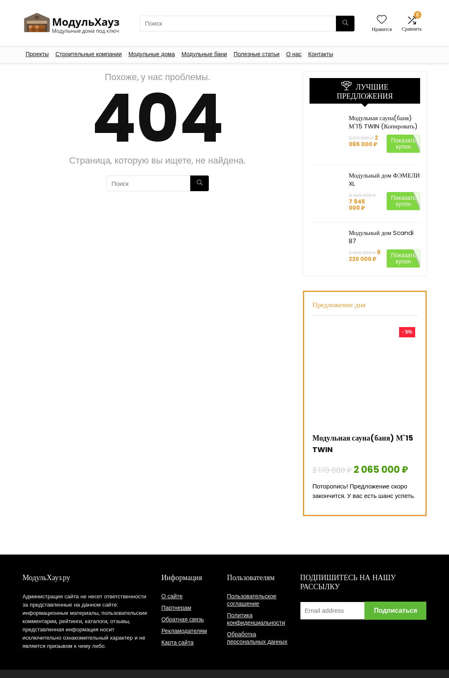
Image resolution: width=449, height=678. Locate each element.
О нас (293, 54)
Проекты (37, 54)
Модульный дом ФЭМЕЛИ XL (384, 179)
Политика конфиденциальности (256, 619)
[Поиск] (345, 23)
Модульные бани (204, 54)
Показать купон (403, 143)
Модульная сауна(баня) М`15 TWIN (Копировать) (383, 122)
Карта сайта (177, 642)
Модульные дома (151, 54)
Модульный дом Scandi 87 (381, 236)
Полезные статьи (256, 54)
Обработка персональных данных (257, 638)
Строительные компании (88, 54)
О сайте (172, 596)
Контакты (320, 54)
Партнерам (176, 608)
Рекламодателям (184, 631)
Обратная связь (182, 619)
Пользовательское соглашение (251, 600)
